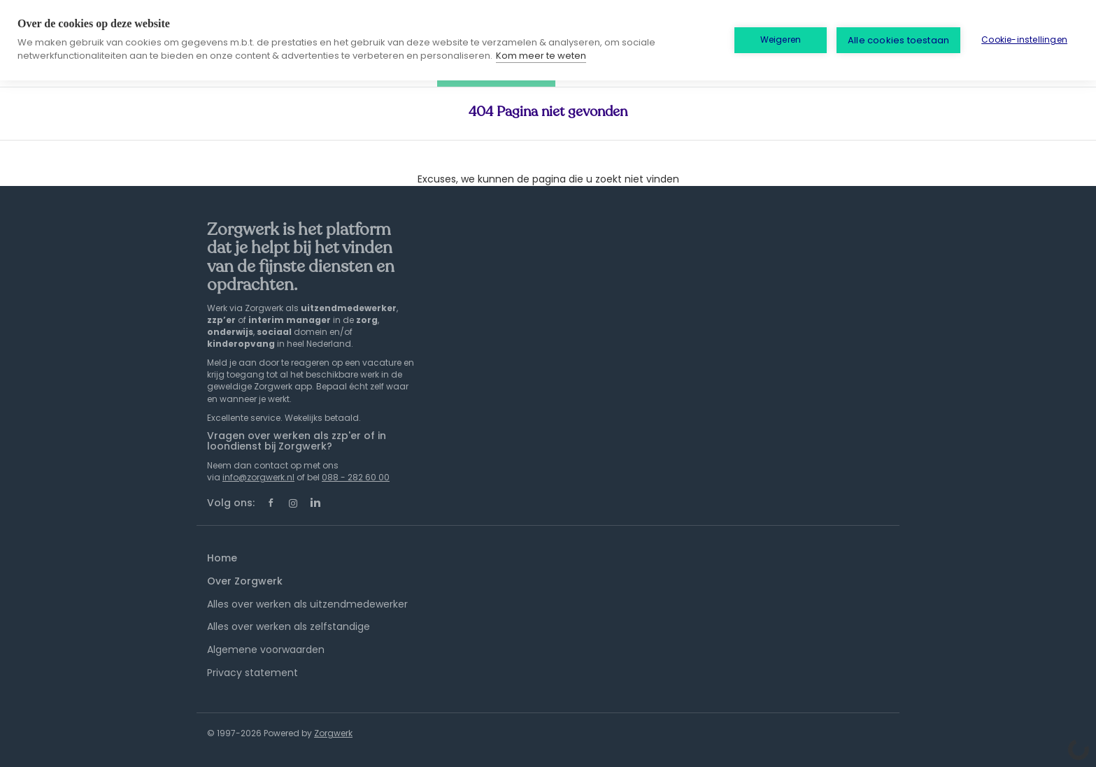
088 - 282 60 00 (356, 477)
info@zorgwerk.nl (258, 477)
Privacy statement (252, 673)
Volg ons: (231, 503)
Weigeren (781, 39)
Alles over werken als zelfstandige (288, 626)
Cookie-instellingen (1024, 39)
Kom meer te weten (541, 55)
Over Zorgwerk (245, 581)
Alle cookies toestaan (898, 40)
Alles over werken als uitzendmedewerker (307, 604)
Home (222, 558)
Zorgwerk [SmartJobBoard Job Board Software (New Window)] (333, 733)
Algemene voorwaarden (266, 650)
